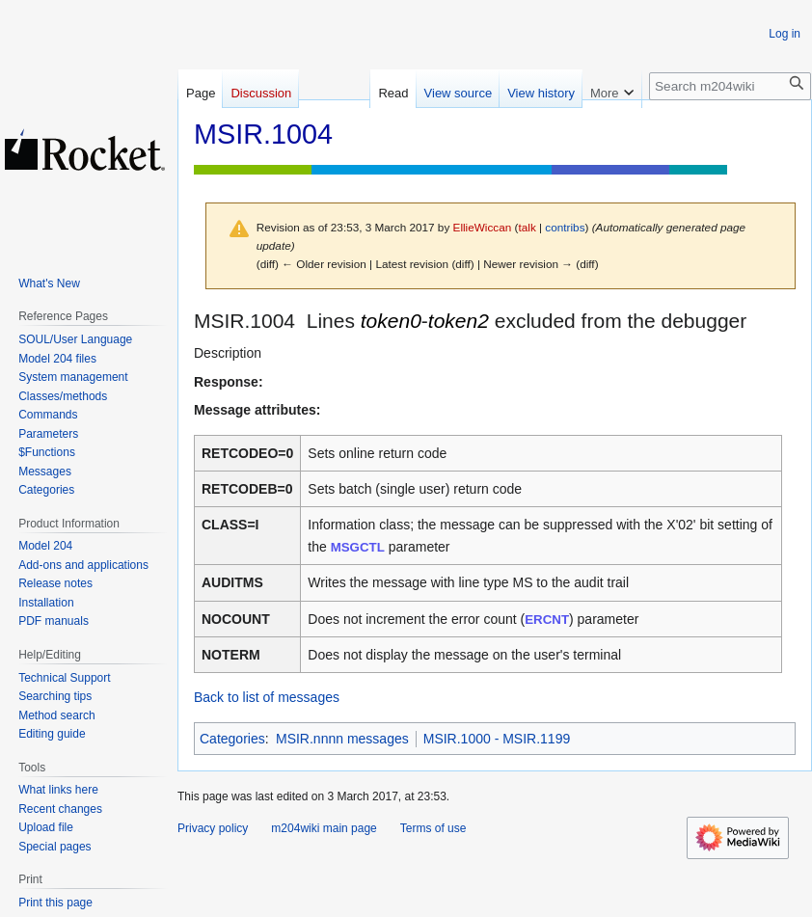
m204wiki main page (323, 828)
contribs (564, 227)
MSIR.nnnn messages (342, 738)
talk (526, 227)
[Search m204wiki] (730, 86)
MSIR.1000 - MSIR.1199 (497, 738)
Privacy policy (212, 828)
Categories (232, 738)
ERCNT (547, 619)
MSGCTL (358, 547)
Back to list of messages (266, 697)
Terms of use (433, 828)
